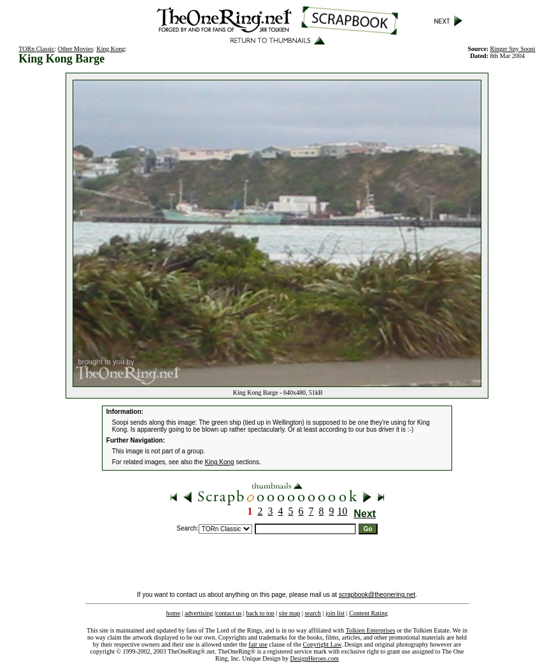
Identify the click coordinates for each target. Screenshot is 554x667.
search (312, 613)
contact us (228, 613)
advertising (199, 613)
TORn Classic (36, 48)
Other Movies (75, 48)
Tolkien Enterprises (370, 630)
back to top (260, 613)
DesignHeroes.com (314, 658)
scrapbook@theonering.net (377, 594)
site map (290, 613)
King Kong (110, 48)
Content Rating (368, 613)
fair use (257, 644)
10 (342, 511)
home (173, 613)
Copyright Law (322, 644)
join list (334, 613)
